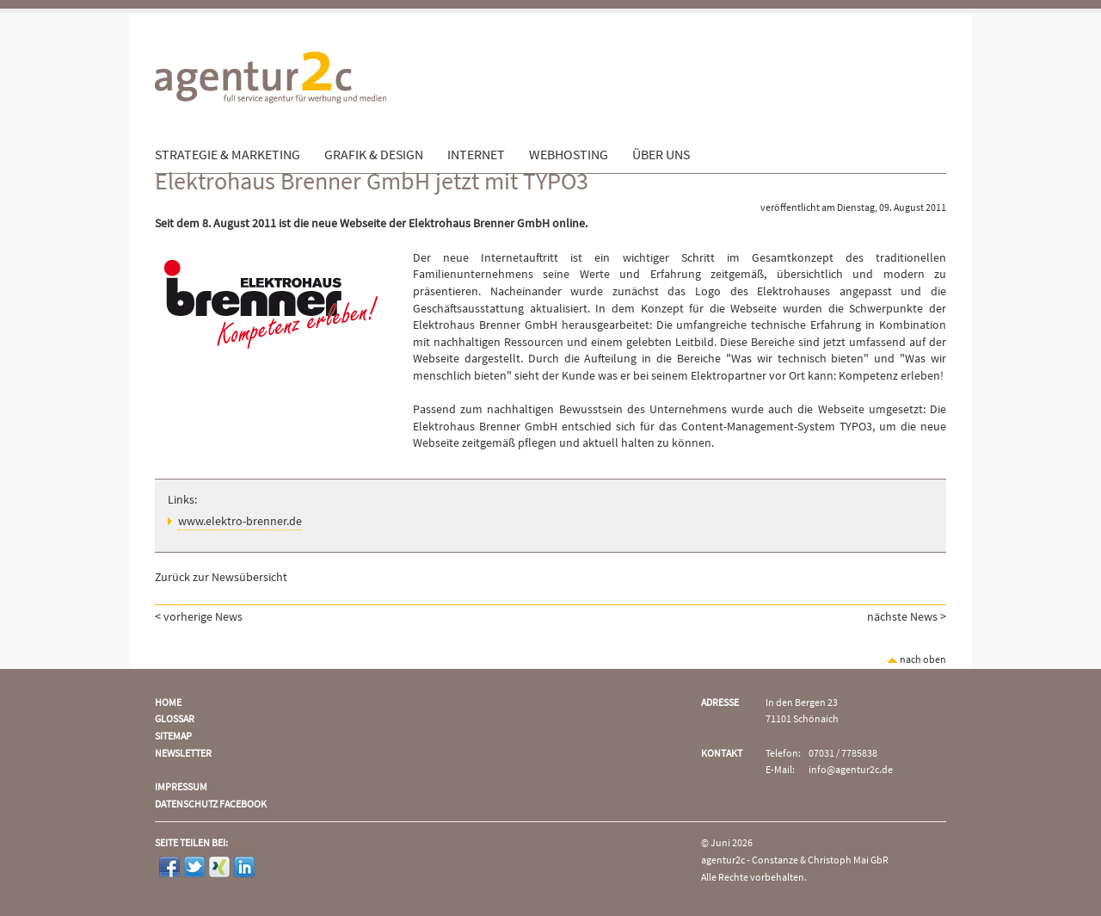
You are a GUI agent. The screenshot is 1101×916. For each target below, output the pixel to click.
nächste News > (906, 617)
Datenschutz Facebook (211, 804)
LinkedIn (244, 867)
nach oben (916, 659)
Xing (219, 867)
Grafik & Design (373, 155)
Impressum (181, 787)
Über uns (661, 155)
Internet (476, 155)
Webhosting (568, 155)
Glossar (174, 719)
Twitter (194, 867)
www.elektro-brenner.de (240, 521)
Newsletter (183, 753)
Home (168, 702)
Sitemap (173, 736)
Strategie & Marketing (227, 155)
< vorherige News (199, 617)
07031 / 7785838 (843, 753)
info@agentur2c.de (851, 770)
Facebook (169, 867)
